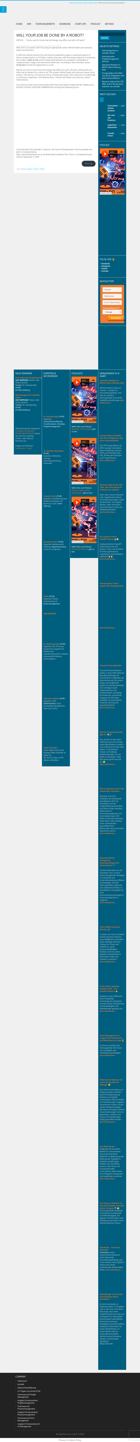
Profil (18, 387)
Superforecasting (59, 547)
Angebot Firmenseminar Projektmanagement (28, 1401)
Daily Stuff (93, 3)
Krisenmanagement (52, 604)
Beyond (109, 24)
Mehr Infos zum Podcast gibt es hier (84, 429)
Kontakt (21, 1384)
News (85, 3)
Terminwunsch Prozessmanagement (26, 1407)
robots (41, 169)
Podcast (96, 24)
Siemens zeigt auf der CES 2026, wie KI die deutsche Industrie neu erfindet (113, 84)
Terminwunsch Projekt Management (27, 1395)
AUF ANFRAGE (21, 380)
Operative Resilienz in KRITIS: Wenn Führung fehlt (111, 67)
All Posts (78, 3)
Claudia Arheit (111, 134)
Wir (29, 24)
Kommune (65, 24)
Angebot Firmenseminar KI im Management (29, 1425)
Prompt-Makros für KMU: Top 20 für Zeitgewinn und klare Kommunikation (113, 75)
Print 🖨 (88, 163)
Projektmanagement (52, 426)
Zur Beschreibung (22, 390)
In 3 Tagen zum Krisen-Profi (29, 1391)
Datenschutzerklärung (27, 1388)
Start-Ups (80, 24)
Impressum (22, 1381)
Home (71, 3)
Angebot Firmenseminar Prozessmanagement (28, 1413)
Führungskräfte (45, 24)
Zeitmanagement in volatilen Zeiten (110, 51)
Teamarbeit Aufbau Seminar (113, 108)
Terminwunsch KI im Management (26, 1419)
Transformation (50, 424)
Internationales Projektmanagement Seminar (110, 59)
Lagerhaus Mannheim (112, 126)
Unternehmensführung (53, 421)
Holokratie (104, 1252)
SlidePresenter (50, 703)
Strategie (61, 424)
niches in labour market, (30, 169)
